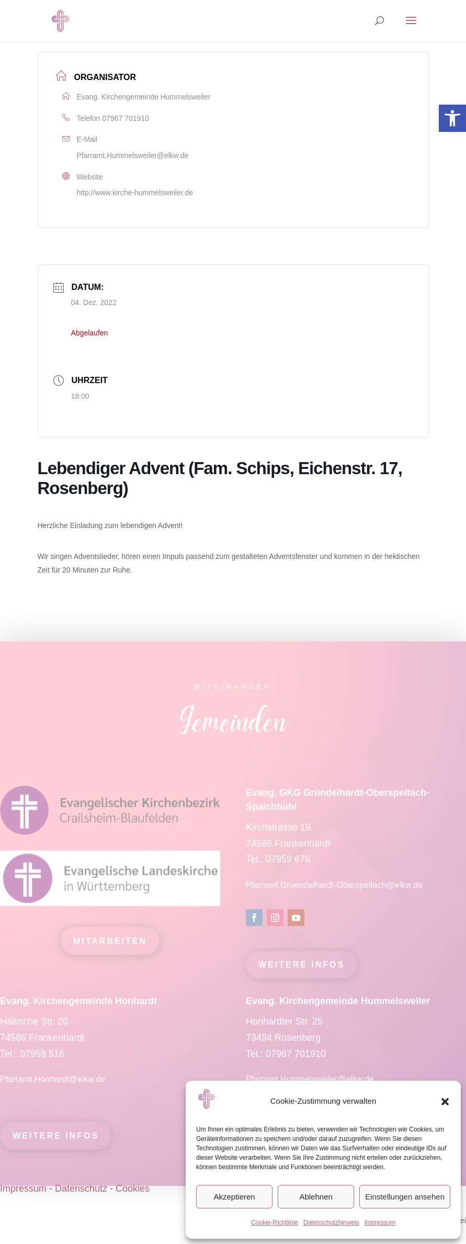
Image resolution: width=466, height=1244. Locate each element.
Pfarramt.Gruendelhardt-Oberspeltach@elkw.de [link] (334, 891)
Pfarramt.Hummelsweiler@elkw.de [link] (133, 155)
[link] (452, 118)
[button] (445, 1101)
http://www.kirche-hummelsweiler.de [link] (135, 192)
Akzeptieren (234, 1196)
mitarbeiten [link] (110, 947)
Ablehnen (315, 1196)
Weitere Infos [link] (301, 971)
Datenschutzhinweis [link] (331, 1222)
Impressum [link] (380, 1222)
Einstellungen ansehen (405, 1196)
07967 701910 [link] (125, 118)
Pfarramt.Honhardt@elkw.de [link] (54, 1085)
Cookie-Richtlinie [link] (274, 1222)
